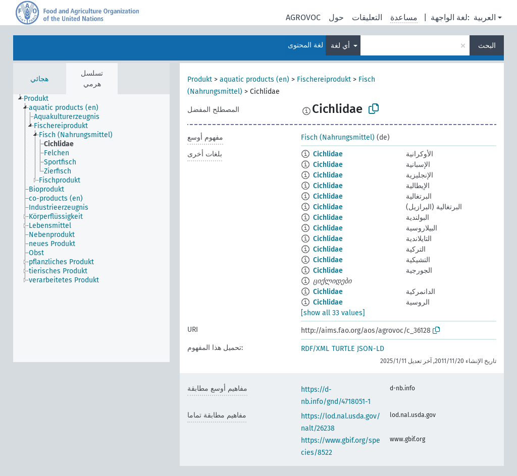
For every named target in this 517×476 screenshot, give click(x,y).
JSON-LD (370, 348)
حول (336, 17)
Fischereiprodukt (324, 79)
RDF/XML (315, 348)
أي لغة (341, 45)
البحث (487, 45)
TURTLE (343, 348)
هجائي (39, 79)
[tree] (91, 228)
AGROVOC (303, 17)
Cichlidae (328, 154)
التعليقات (367, 17)
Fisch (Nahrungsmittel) (338, 137)
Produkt (199, 79)
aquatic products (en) (254, 79)
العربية (485, 17)
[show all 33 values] (333, 313)
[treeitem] (40, 98)
